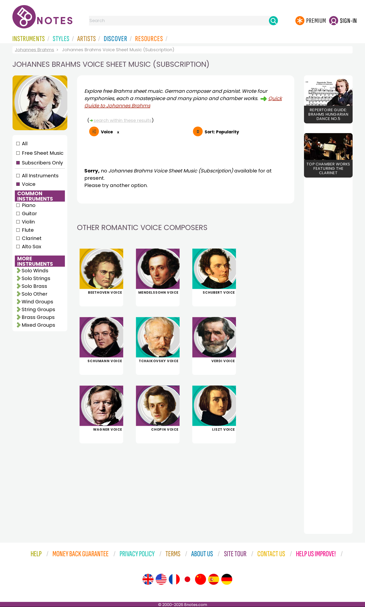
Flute (28, 230)
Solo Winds (35, 270)
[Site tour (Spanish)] (214, 579)
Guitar (29, 213)
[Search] (273, 20)
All (24, 143)
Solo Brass (34, 286)
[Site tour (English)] (148, 579)
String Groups (38, 309)
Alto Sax (31, 246)
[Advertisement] (185, 485)
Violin (28, 221)
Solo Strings (36, 278)
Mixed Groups (38, 325)
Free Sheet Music (42, 153)
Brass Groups (38, 317)
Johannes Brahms (34, 50)
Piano (28, 205)
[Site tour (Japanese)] (187, 579)
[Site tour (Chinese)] (200, 579)
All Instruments (40, 175)
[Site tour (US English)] (161, 579)
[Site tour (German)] (227, 579)
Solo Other (34, 294)
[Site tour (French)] (174, 579)
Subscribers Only (42, 162)
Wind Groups (37, 301)
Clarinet (32, 238)
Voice (28, 184)
